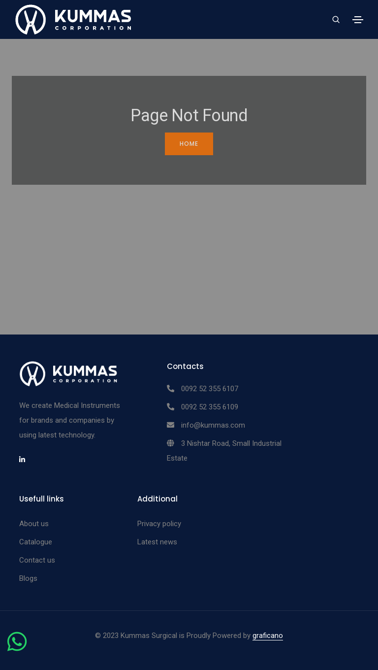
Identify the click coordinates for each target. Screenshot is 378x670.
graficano (267, 635)
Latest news (157, 541)
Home (189, 143)
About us (34, 523)
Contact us (37, 560)
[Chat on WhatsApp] (17, 647)
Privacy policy (159, 523)
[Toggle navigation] (357, 19)
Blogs (28, 578)
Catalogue (35, 541)
